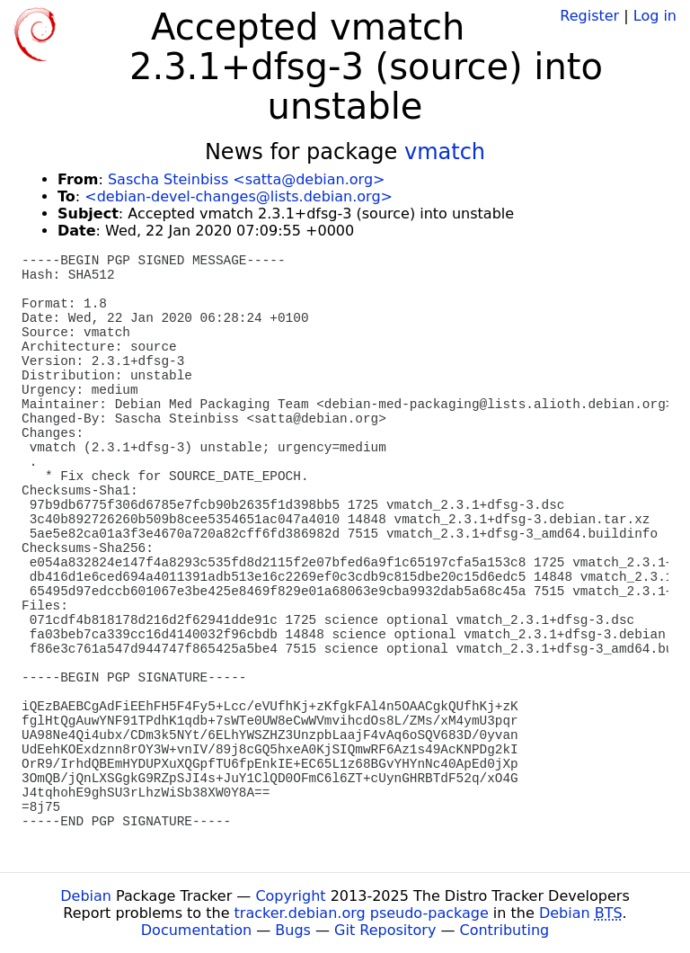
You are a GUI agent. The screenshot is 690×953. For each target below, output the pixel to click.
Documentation (196, 930)
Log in (655, 15)
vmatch (444, 152)
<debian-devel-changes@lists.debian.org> (238, 196)
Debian (85, 895)
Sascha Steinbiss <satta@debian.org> (246, 179)
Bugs (293, 930)
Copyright (290, 895)
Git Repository (385, 930)
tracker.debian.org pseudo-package (361, 913)
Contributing (505, 930)
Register (589, 15)
